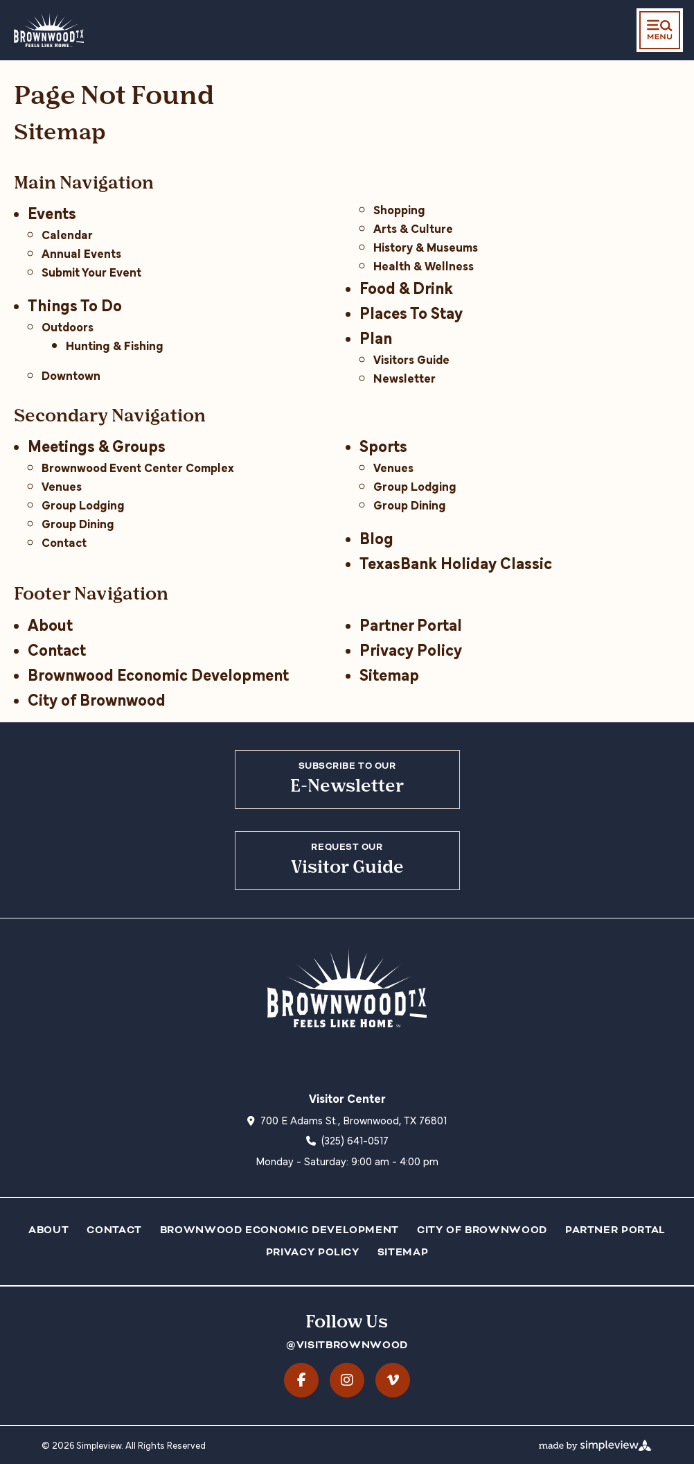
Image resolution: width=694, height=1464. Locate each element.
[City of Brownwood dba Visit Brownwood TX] (49, 29)
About (50, 623)
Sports (383, 444)
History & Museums (425, 246)
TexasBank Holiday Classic (455, 561)
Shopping (399, 209)
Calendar (67, 234)
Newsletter (404, 377)
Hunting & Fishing (114, 345)
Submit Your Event (91, 271)
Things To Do (75, 304)
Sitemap (389, 673)
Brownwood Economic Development (158, 673)
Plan (375, 336)
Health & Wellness (423, 265)
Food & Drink (406, 286)
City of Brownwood (97, 698)
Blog (376, 536)
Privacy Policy (410, 648)
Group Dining (78, 523)
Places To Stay (411, 311)
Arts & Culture (413, 227)
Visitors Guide (411, 358)
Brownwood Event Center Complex (138, 467)
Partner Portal (410, 623)
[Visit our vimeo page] (392, 1380)
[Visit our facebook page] (301, 1380)
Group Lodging (83, 504)
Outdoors (68, 326)
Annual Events (81, 252)
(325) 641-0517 (355, 1139)
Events (52, 211)
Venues (62, 485)
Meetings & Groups (97, 444)
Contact (64, 541)
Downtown (71, 374)
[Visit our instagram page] (347, 1380)
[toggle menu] (659, 30)
